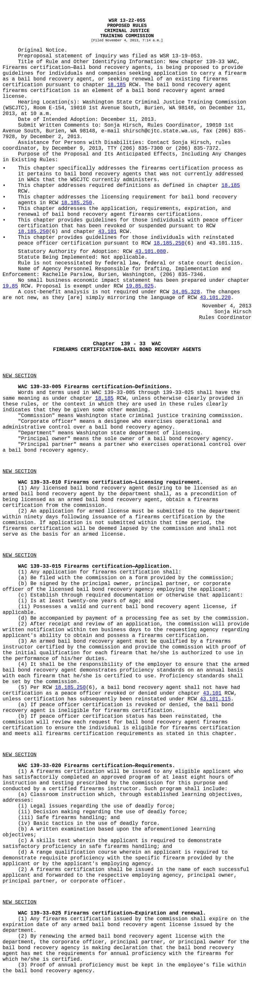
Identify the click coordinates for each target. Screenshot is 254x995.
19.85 (10, 286)
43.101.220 (215, 298)
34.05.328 (186, 292)
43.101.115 (215, 699)
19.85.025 (139, 286)
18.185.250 (76, 203)
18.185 (116, 85)
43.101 (107, 232)
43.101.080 (150, 252)
